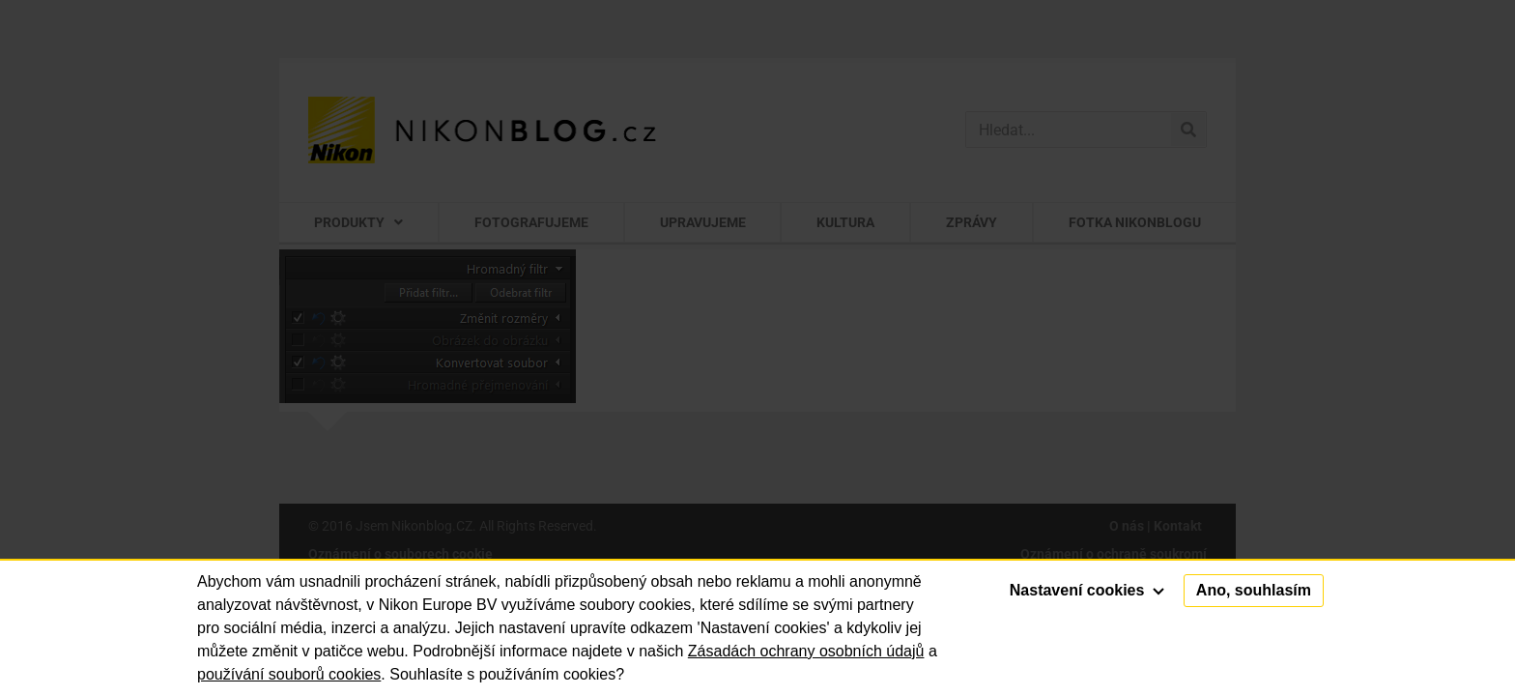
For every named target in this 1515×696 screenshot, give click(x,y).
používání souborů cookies (289, 674)
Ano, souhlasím (1253, 590)
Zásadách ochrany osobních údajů (806, 651)
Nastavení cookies (1087, 590)
